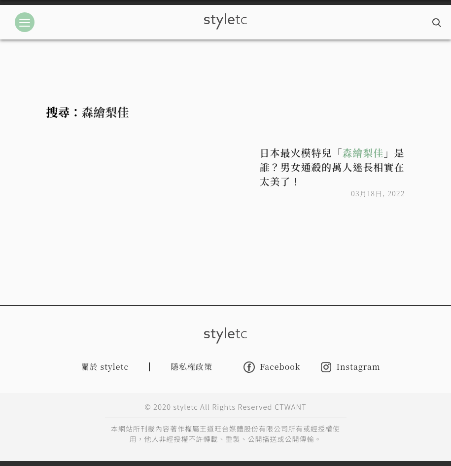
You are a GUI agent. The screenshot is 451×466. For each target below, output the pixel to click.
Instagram (350, 367)
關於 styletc (105, 366)
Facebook (271, 367)
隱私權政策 (191, 366)
